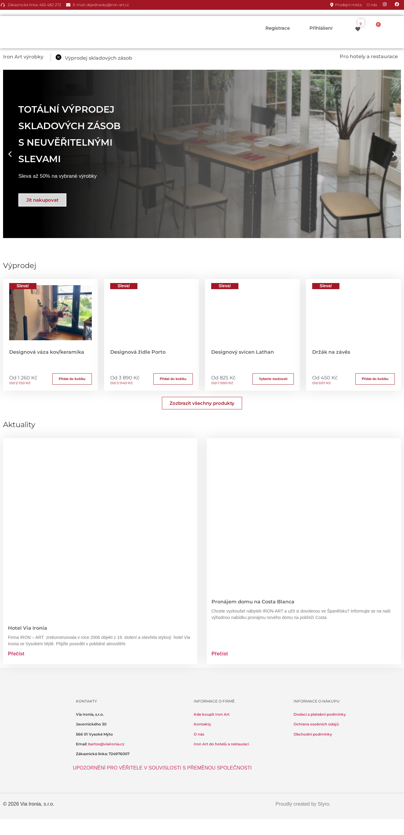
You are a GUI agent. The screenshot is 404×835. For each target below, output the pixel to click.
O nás (199, 734)
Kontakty (202, 724)
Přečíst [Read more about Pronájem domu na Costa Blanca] (219, 653)
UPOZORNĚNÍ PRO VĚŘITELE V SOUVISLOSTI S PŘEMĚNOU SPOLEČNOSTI (162, 767)
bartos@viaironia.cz (106, 744)
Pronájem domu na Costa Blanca (252, 602)
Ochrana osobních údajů (316, 724)
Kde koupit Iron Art (212, 714)
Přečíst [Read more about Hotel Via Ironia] (16, 653)
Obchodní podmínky (313, 734)
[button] (26, 56)
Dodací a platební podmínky (320, 714)
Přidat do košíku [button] (72, 379)
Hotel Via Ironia (27, 628)
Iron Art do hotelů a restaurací (221, 744)
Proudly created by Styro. (303, 804)
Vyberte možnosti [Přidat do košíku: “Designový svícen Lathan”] (273, 379)
